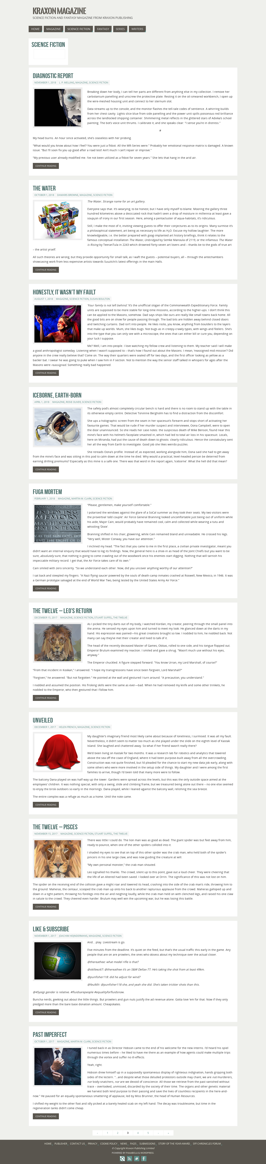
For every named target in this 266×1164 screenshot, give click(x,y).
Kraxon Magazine (59, 11)
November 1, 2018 (45, 82)
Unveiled (43, 720)
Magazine (81, 82)
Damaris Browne (67, 195)
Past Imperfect (50, 1034)
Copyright (119, 1148)
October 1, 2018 (44, 195)
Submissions (147, 1143)
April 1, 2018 (41, 402)
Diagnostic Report (53, 75)
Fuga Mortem (47, 491)
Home (48, 1143)
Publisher (61, 1143)
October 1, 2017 (44, 1041)
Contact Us (77, 1143)
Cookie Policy (108, 1143)
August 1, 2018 (43, 299)
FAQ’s (133, 1143)
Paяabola (131, 1152)
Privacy (92, 1143)
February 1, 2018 (44, 498)
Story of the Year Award (174, 1143)
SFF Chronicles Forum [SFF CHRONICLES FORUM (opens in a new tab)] (207, 1143)
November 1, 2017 (45, 936)
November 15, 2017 (45, 833)
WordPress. (147, 1152)
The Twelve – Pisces (55, 827)
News (123, 1143)
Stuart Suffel (103, 617)
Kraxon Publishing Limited (140, 1148)
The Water (44, 188)
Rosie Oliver (73, 402)
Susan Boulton (100, 299)
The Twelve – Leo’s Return (62, 610)
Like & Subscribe (51, 929)
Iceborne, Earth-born (57, 395)
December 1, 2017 (45, 727)
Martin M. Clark (81, 498)
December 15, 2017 (45, 617)
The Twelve (120, 617)
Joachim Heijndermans (73, 936)
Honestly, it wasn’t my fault (64, 292)
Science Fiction (98, 82)
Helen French (67, 727)
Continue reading (45, 165)
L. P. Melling (66, 82)
